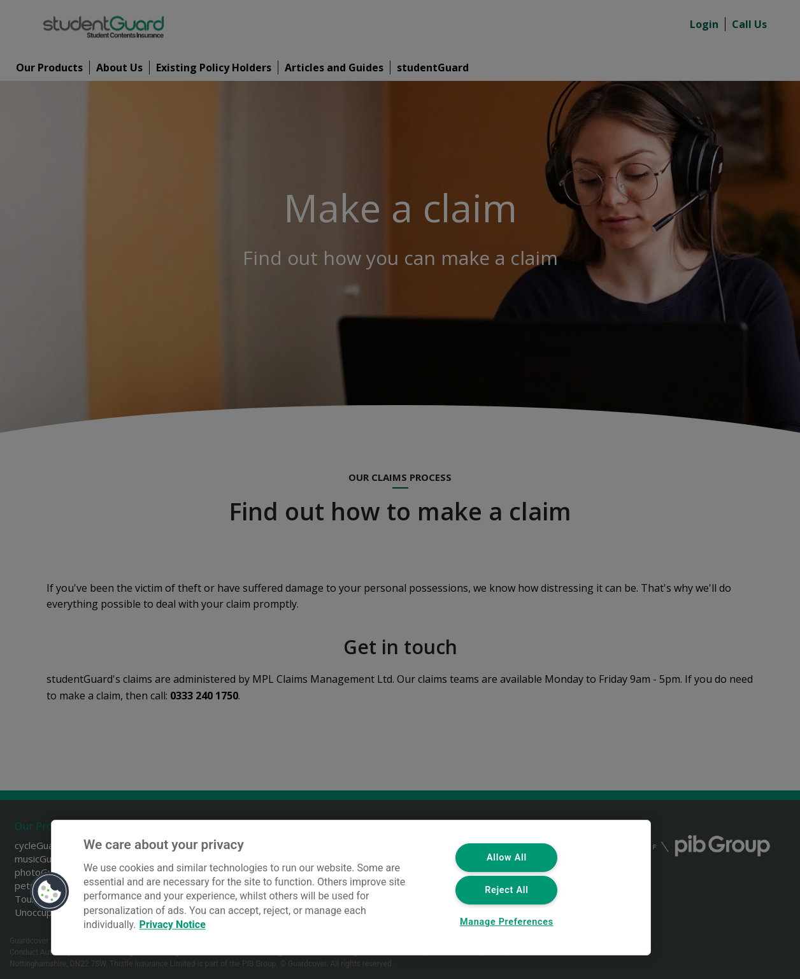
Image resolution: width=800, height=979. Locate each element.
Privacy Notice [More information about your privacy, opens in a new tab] (172, 925)
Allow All (507, 857)
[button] (49, 891)
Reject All (507, 890)
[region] (351, 887)
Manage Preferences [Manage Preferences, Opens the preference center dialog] (507, 922)
